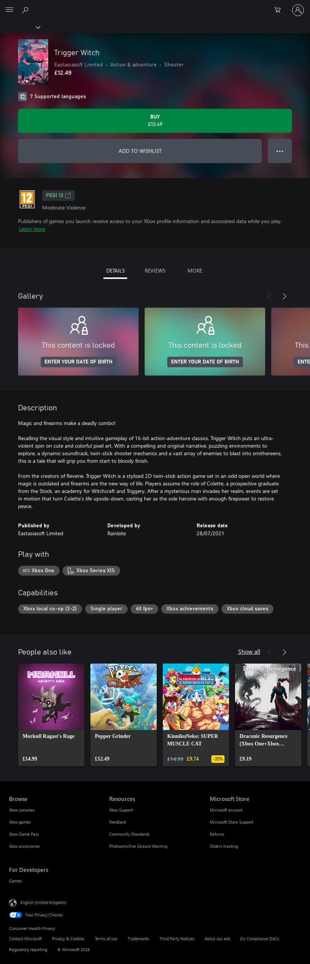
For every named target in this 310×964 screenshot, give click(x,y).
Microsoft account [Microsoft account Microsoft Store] (226, 809)
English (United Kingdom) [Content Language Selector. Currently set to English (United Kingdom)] (43, 902)
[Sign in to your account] (298, 10)
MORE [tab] (195, 270)
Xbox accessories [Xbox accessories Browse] (24, 846)
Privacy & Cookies (68, 938)
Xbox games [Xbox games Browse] (20, 821)
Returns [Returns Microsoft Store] (217, 834)
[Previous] (269, 296)
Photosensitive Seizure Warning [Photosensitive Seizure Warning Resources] (138, 846)
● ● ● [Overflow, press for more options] (280, 151)
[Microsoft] (155, 5)
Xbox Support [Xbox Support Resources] (121, 809)
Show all (249, 651)
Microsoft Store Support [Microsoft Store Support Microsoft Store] (231, 821)
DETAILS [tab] (115, 270)
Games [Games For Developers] (15, 880)
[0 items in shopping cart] (280, 10)
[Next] (284, 296)
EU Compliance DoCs (259, 938)
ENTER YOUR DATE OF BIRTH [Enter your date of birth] (78, 362)
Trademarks (138, 938)
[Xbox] (20, 26)
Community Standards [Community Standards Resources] (129, 834)
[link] (51, 715)
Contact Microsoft (25, 938)
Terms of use (106, 938)
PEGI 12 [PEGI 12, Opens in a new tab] (58, 195)
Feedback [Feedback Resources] (117, 821)
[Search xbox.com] (26, 10)
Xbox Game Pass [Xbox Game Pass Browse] (24, 834)
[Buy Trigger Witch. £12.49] (155, 121)
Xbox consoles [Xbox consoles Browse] (22, 809)
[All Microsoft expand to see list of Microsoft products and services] (9, 10)
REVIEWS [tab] (155, 270)
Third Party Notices (176, 938)
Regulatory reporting (28, 949)
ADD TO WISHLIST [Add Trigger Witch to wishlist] (140, 150)
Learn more (32, 228)
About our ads (217, 938)
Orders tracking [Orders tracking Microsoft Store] (224, 846)
